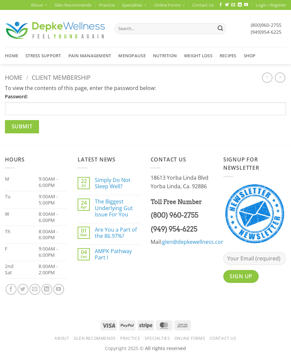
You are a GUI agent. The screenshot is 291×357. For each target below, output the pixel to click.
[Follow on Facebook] (221, 5)
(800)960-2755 (266, 25)
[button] (271, 5)
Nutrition (165, 56)
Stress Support (43, 56)
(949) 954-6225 (174, 229)
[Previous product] (280, 77)
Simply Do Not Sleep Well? (112, 183)
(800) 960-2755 (174, 215)
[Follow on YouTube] (246, 5)
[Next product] (267, 77)
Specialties (134, 5)
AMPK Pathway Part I (113, 254)
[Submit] (220, 28)
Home (11, 56)
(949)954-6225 (266, 32)
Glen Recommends (73, 5)
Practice (107, 5)
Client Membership (61, 77)
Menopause (131, 56)
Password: (16, 96)
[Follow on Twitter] (227, 5)
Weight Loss (198, 56)
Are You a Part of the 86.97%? (116, 233)
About (39, 5)
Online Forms (169, 5)
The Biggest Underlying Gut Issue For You (114, 208)
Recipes (228, 56)
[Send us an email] (233, 5)
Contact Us (203, 5)
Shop (250, 56)
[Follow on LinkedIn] (240, 5)
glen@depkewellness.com (194, 241)
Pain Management (89, 56)
